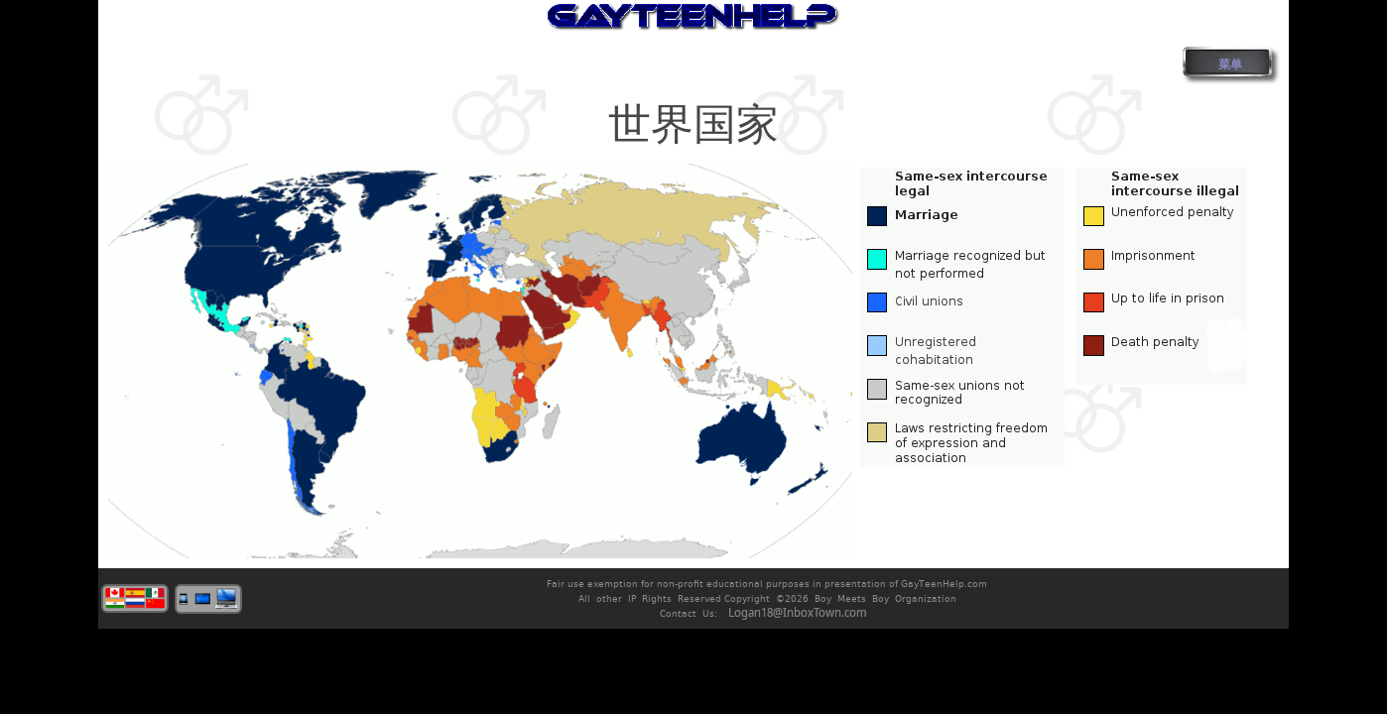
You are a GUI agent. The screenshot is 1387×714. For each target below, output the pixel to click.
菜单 (1230, 65)
